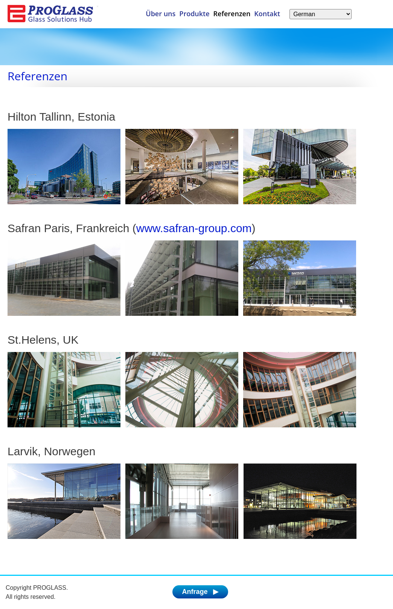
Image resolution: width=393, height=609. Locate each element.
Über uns (160, 13)
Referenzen (232, 13)
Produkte (194, 13)
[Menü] (97, 6)
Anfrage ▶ (200, 591)
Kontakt (267, 13)
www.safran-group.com (194, 228)
